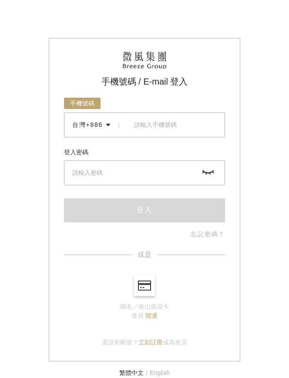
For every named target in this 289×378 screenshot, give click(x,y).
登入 (144, 210)
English (160, 372)
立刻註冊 (150, 342)
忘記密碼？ (208, 234)
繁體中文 (131, 372)
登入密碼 (76, 152)
